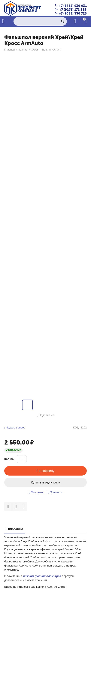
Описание (14, 529)
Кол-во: (9, 459)
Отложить (36, 492)
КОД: (76, 427)
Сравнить (55, 492)
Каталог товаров (3, 21)
